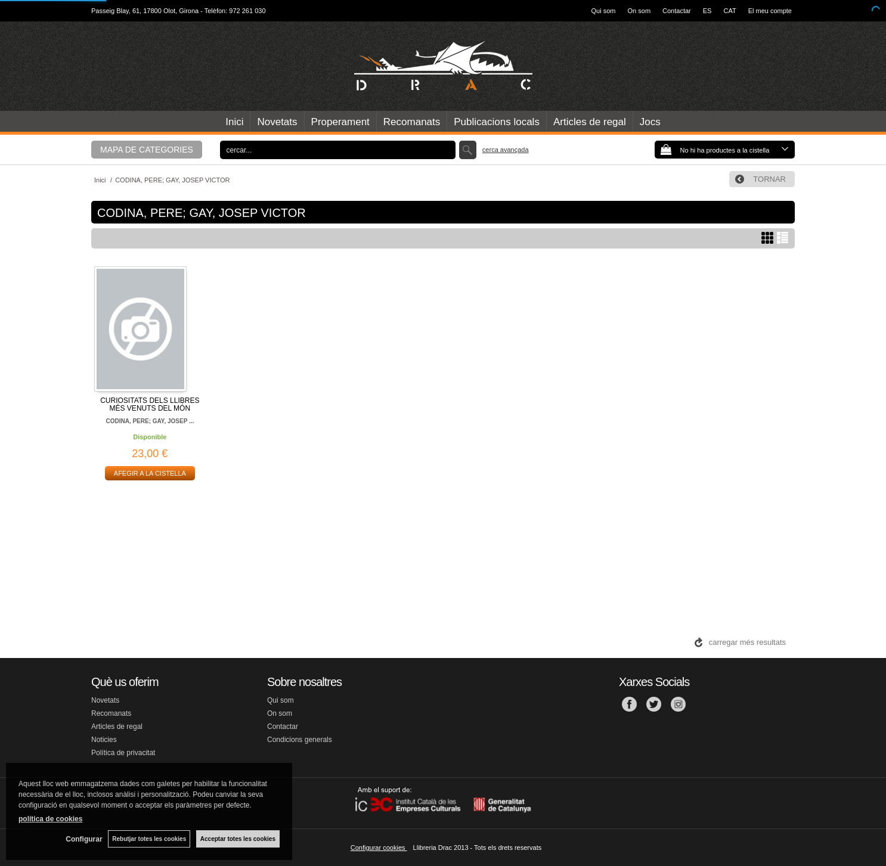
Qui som (603, 10)
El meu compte (770, 10)
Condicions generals (299, 739)
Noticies (104, 739)
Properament (340, 122)
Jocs (650, 122)
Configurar (84, 839)
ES (707, 10)
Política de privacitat (123, 753)
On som (639, 10)
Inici (234, 122)
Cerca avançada (505, 149)
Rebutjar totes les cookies (149, 839)
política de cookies (50, 819)
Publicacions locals (497, 122)
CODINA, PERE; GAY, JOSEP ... (150, 421)
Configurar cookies (379, 847)
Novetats (277, 122)
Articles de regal (589, 122)
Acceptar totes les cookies (237, 839)
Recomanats (411, 122)
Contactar (676, 10)
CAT (729, 10)
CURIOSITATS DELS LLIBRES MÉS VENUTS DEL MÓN (149, 404)
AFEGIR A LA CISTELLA (150, 473)
